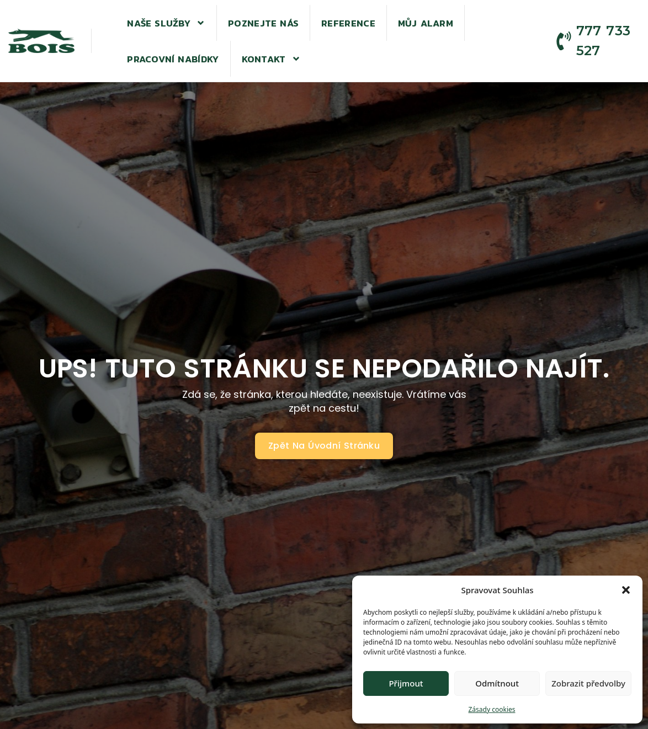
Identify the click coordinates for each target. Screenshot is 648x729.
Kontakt (271, 59)
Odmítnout (497, 683)
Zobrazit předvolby (588, 683)
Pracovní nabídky (173, 59)
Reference (348, 23)
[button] (625, 589)
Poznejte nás (263, 23)
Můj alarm (425, 23)
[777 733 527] (563, 41)
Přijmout (406, 683)
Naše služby (166, 23)
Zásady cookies (492, 709)
